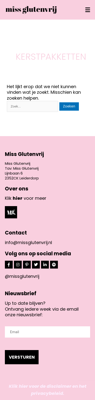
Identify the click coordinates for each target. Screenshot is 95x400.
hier (17, 198)
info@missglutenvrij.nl (28, 242)
